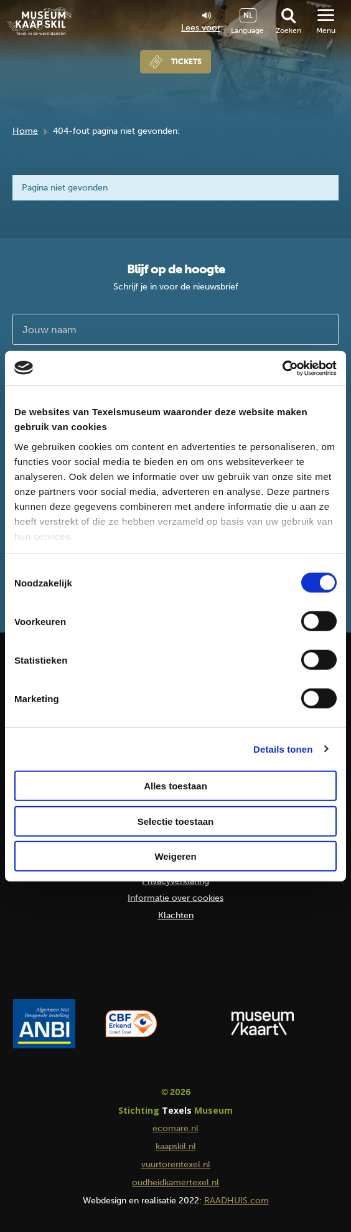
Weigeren (175, 856)
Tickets (186, 61)
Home (25, 131)
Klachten (176, 915)
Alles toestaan (175, 786)
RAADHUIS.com (236, 1200)
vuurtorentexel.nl (175, 1164)
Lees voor (200, 22)
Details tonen (282, 748)
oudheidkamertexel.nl (175, 1182)
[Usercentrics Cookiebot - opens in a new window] (282, 368)
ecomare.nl (175, 1128)
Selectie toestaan (176, 821)
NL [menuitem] (248, 15)
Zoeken (288, 30)
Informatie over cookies (175, 898)
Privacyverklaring (175, 881)
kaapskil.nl (176, 1146)
